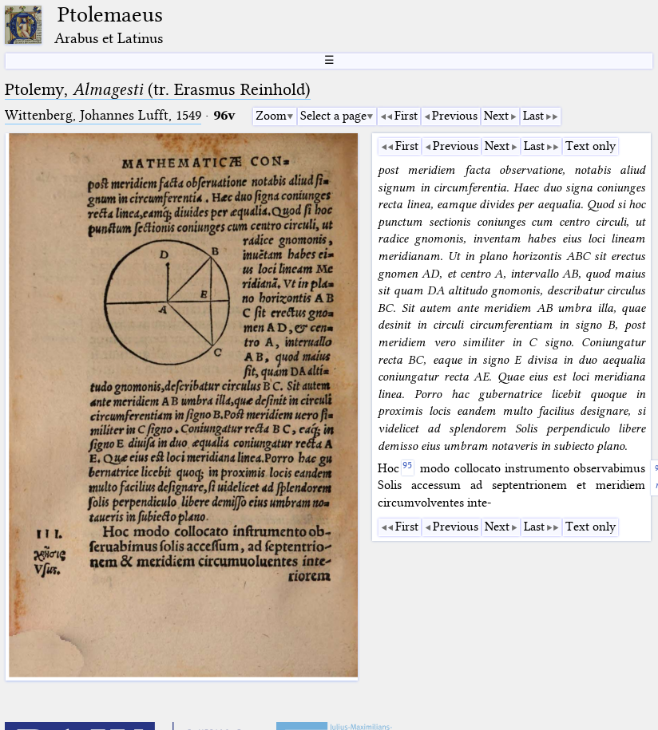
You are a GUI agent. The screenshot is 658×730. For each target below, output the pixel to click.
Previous (455, 116)
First (406, 116)
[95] (408, 467)
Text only (590, 146)
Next (496, 116)
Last (533, 116)
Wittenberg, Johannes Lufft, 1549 (103, 115)
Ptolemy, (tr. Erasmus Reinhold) (158, 89)
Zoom (271, 116)
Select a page (333, 116)
